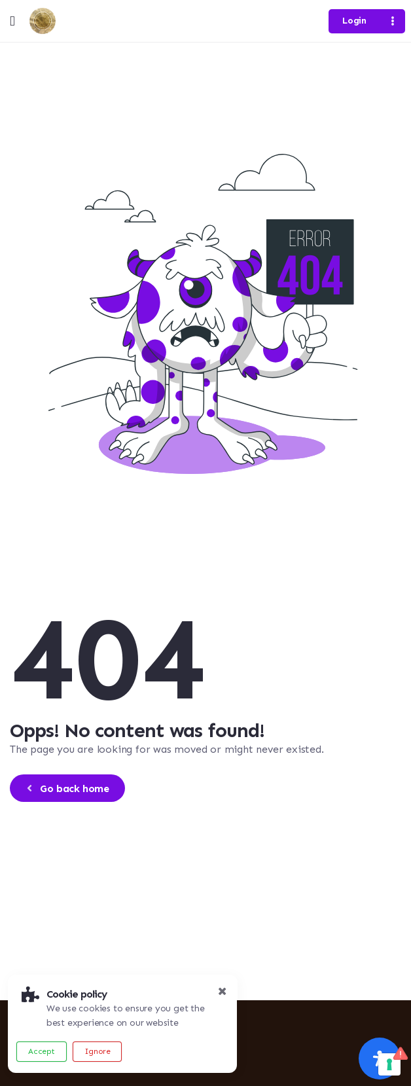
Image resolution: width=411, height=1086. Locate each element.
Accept (41, 1051)
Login (354, 20)
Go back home (66, 788)
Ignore (97, 1051)
